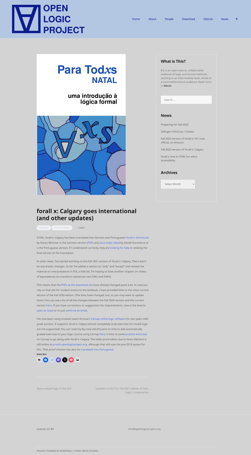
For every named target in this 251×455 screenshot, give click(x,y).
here (49, 305)
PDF (90, 242)
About (152, 19)
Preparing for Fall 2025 (174, 124)
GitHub (208, 19)
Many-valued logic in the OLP (54, 388)
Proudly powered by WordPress (54, 450)
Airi (84, 450)
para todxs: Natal (109, 242)
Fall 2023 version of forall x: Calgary (182, 149)
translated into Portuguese (97, 349)
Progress (44, 227)
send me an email (76, 310)
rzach (82, 227)
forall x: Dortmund (137, 237)
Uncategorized (62, 227)
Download (188, 19)
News (224, 19)
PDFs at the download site (77, 285)
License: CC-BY (45, 429)
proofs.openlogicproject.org (70, 344)
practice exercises (136, 334)
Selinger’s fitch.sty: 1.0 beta (177, 131)
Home (136, 19)
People (169, 19)
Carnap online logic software (108, 319)
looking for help (120, 248)
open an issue (45, 310)
